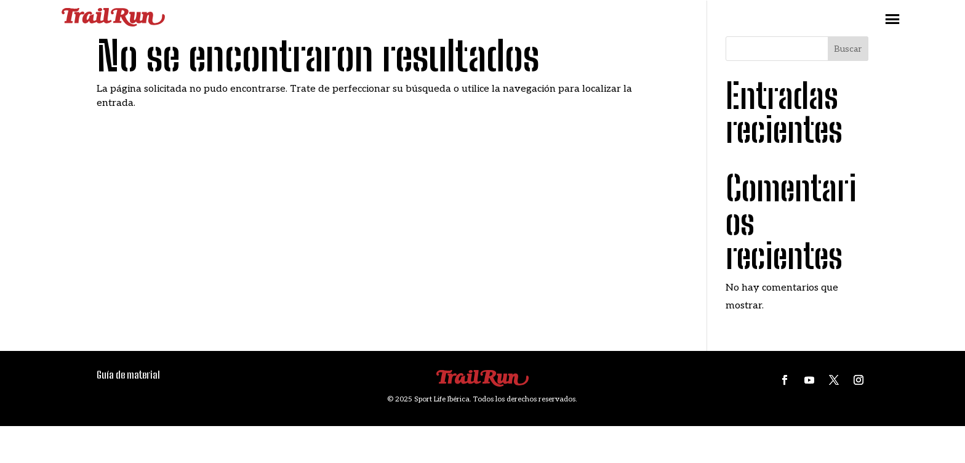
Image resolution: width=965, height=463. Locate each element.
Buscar (848, 49)
